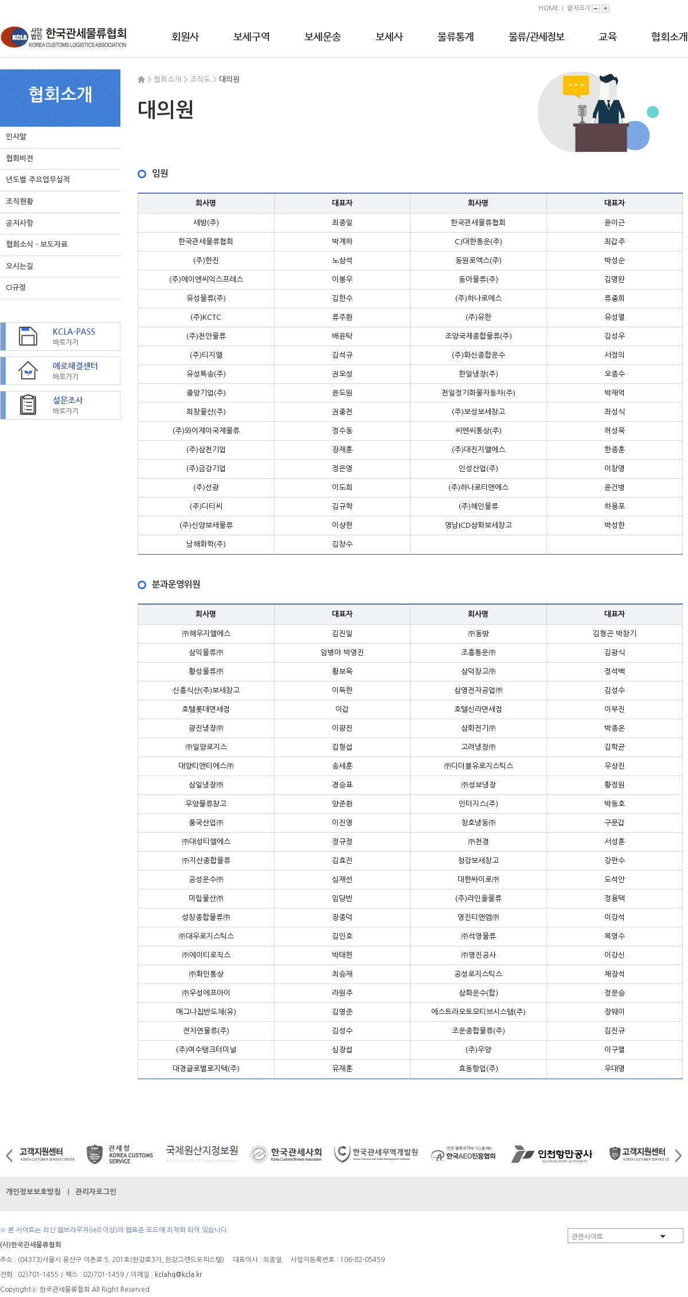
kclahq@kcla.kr (178, 1274)
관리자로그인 (95, 1192)
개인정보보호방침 (33, 1192)
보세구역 (251, 37)
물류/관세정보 (536, 37)
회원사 (185, 37)
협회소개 (669, 37)
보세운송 (322, 37)
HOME (548, 8)
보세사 (389, 37)
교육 (608, 37)
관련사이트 (587, 1236)
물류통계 (455, 37)
